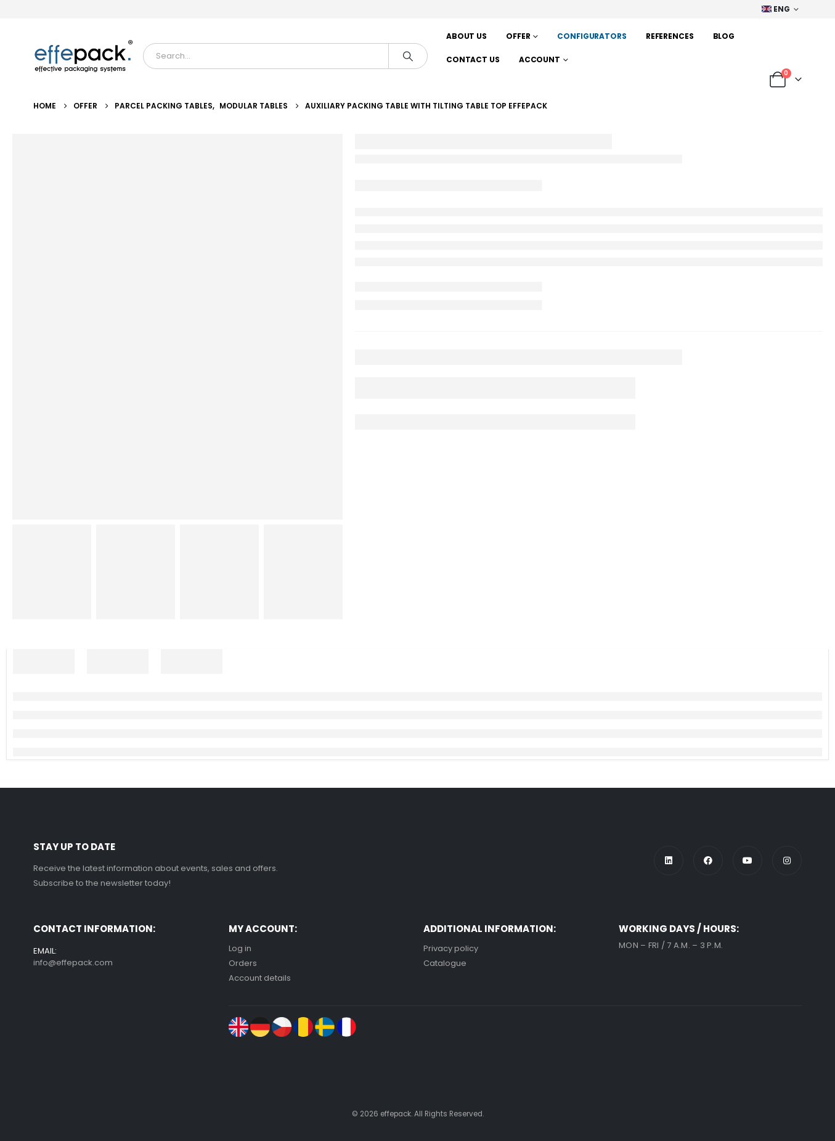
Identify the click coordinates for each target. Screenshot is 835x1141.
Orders (243, 963)
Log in (240, 948)
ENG (776, 9)
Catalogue (444, 963)
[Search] (408, 56)
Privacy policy (450, 948)
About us (466, 36)
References (670, 36)
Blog (724, 36)
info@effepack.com (73, 962)
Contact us (473, 59)
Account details (260, 978)
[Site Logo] (83, 56)
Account (539, 59)
